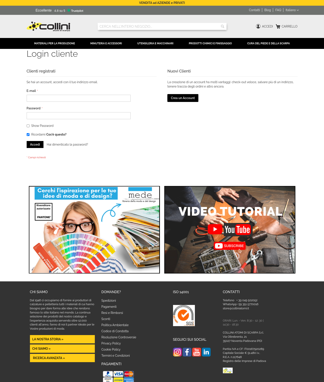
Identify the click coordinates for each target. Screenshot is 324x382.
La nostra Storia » (48, 339)
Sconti (105, 319)
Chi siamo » (41, 348)
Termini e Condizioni (115, 355)
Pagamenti (108, 306)
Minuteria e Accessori (106, 43)
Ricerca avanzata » (48, 358)
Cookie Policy (110, 349)
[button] (292, 10)
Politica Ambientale (115, 325)
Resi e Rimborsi (112, 313)
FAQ (278, 10)
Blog (267, 10)
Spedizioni (108, 300)
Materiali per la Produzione (54, 43)
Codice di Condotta (114, 331)
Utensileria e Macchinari (155, 43)
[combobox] (162, 26)
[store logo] (59, 26)
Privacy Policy (111, 343)
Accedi (267, 26)
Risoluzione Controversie (118, 337)
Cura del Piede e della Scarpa (268, 43)
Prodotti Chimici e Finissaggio (210, 43)
